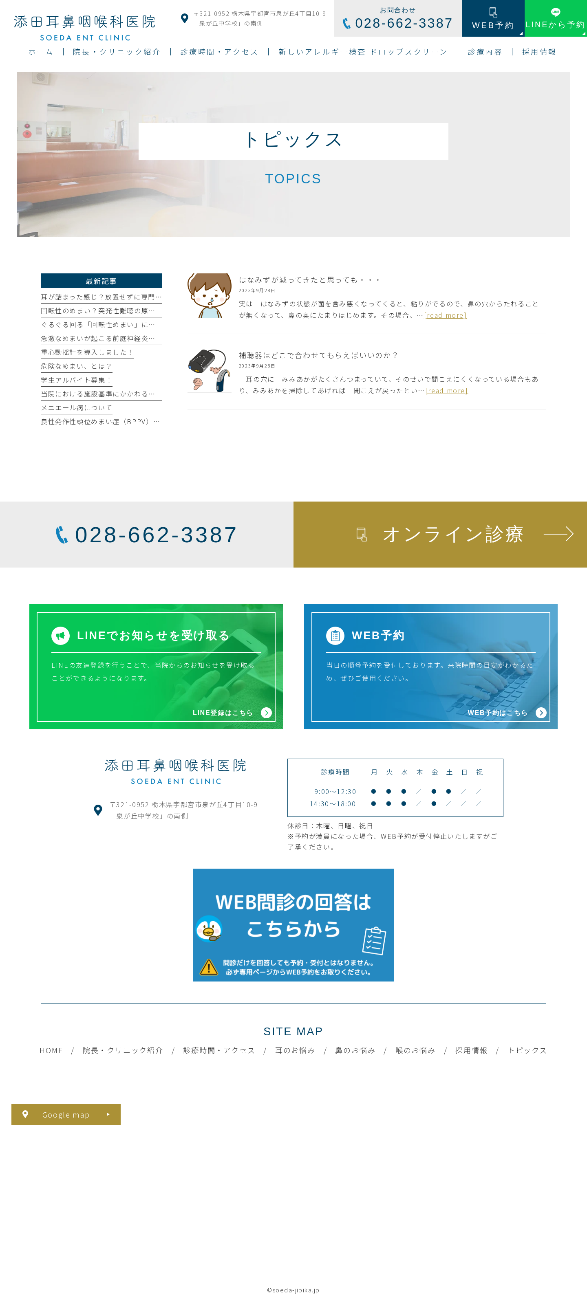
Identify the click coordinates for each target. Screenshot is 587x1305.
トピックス (527, 1050)
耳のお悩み (295, 1050)
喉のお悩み (415, 1050)
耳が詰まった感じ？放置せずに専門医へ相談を (116, 296)
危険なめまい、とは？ (77, 366)
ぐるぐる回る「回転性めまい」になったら (109, 324)
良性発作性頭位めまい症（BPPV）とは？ (107, 421)
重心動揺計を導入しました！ (87, 352)
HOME (51, 1050)
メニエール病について (77, 407)
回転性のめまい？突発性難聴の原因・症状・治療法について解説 (145, 310)
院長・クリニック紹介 (123, 1050)
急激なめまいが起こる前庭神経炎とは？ (105, 338)
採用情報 (471, 1050)
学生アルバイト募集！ (77, 380)
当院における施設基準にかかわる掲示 (102, 393)
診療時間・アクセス (219, 1050)
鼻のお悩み (355, 1050)
